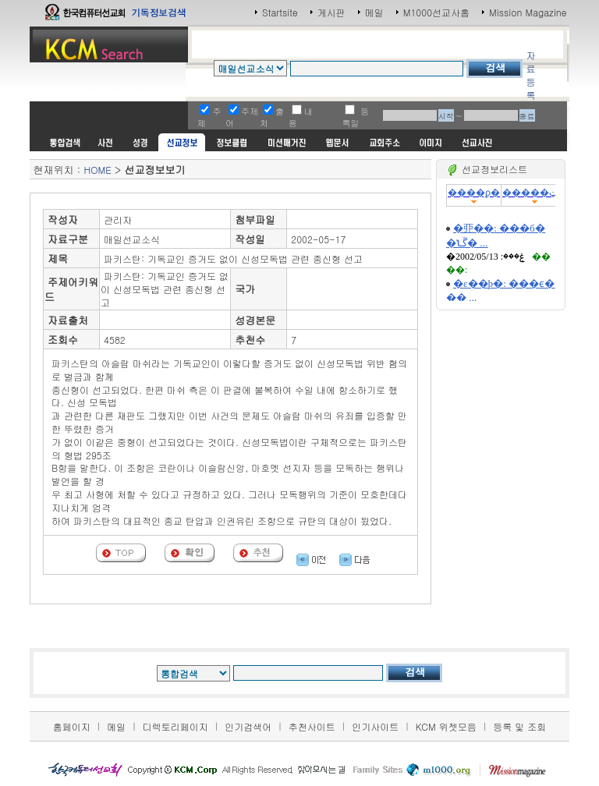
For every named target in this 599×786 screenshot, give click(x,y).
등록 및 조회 (519, 726)
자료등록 (530, 74)
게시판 (331, 12)
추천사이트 (312, 726)
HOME (97, 169)
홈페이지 (71, 726)
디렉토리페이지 (175, 726)
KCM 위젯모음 (446, 726)
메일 (374, 12)
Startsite (280, 12)
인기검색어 (248, 726)
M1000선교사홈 (436, 12)
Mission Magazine (528, 12)
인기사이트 (375, 726)
